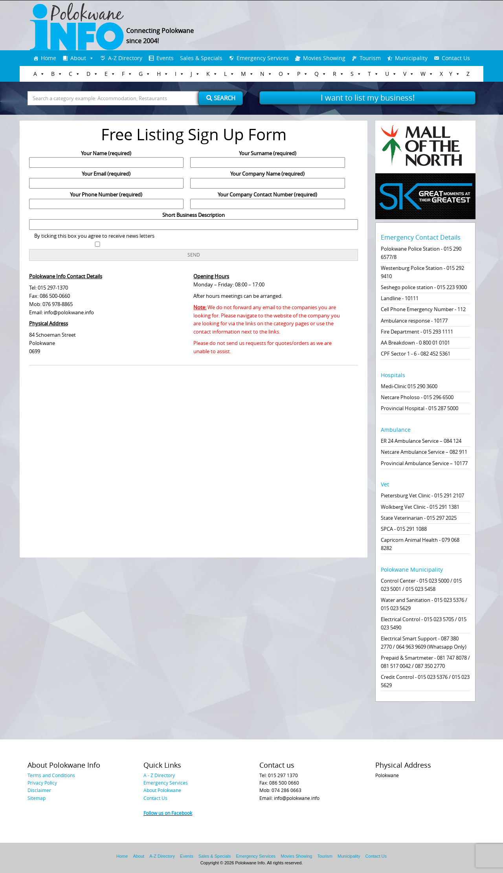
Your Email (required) (106, 178)
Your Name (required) (106, 158)
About (78, 58)
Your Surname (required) (267, 158)
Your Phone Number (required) (106, 199)
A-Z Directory (125, 58)
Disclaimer (39, 790)
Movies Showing (324, 58)
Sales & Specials (201, 58)
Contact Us (456, 58)
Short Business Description (193, 219)
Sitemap (37, 798)
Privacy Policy (42, 782)
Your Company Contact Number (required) (267, 199)
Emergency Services (263, 58)
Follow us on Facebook (167, 813)
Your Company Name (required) (267, 178)
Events (165, 58)
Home (48, 58)
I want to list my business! (368, 97)
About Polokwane (162, 790)
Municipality (411, 58)
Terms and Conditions (51, 775)
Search (220, 98)
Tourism (370, 58)
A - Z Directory (159, 775)
